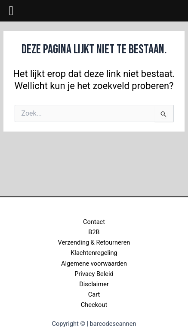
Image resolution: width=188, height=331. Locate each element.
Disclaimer (94, 284)
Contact (94, 222)
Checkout (94, 305)
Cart (94, 294)
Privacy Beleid (94, 274)
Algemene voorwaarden (94, 263)
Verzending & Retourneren (94, 242)
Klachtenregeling (94, 253)
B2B (93, 232)
